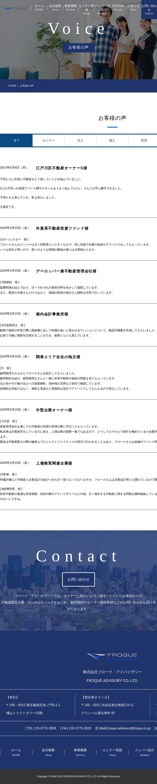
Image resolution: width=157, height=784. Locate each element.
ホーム (39, 7)
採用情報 (118, 7)
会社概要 (55, 7)
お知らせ (133, 7)
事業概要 (70, 7)
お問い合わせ (149, 9)
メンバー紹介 (102, 9)
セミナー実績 (86, 9)
